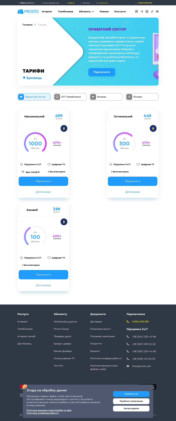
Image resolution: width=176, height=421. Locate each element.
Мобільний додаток (65, 321)
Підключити (103, 72)
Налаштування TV (64, 358)
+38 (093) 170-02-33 (141, 358)
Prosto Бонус (61, 328)
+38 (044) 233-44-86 (141, 336)
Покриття (96, 343)
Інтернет (47, 11)
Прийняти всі (131, 394)
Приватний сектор (108, 29)
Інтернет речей (26, 336)
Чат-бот (58, 365)
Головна (27, 24)
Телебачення (65, 11)
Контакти (120, 11)
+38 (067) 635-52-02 (141, 344)
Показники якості (100, 328)
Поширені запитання (102, 336)
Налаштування (131, 408)
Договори (96, 321)
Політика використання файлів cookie (104, 367)
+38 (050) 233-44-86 (141, 351)
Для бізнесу (24, 343)
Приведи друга (62, 336)
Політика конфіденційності (106, 358)
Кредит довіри (62, 343)
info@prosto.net (139, 366)
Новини (104, 11)
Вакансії (95, 351)
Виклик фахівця (63, 351)
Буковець (32, 78)
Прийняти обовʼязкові (131, 401)
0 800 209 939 (144, 3)
